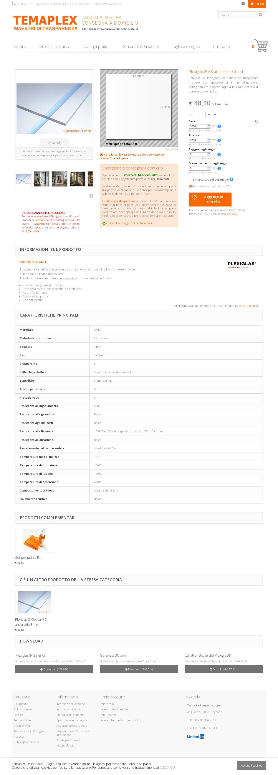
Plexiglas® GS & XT (30, 655)
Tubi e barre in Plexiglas (29, 731)
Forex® (18, 715)
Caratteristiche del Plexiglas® (208, 655)
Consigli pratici (95, 46)
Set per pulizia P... (71, 557)
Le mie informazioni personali (118, 720)
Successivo (91, 195)
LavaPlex (39, 224)
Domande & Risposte (140, 46)
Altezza (194, 135)
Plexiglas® (20, 704)
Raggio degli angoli (202, 149)
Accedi (259, 4)
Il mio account (112, 697)
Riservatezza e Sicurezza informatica (72, 733)
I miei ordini (106, 704)
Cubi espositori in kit (27, 742)
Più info (33, 231)
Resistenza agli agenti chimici (43, 285)
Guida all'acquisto (54, 46)
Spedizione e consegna (71, 720)
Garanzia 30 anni (113, 655)
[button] (209, 125)
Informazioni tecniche (70, 704)
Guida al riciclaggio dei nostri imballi (129, 223)
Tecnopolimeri (23, 720)
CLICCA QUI (167, 767)
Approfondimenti (35, 292)
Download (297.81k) (223, 669)
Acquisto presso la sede (71, 726)
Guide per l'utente (68, 740)
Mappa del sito (65, 745)
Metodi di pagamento (70, 715)
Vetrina (20, 46)
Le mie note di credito (113, 709)
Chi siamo (221, 46)
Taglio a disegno (186, 46)
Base (192, 121)
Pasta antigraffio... (28, 557)
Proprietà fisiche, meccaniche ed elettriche (52, 289)
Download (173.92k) (54, 669)
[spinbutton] (200, 126)
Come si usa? (171, 149)
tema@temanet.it (206, 728)
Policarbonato (23, 709)
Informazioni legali (68, 709)
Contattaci (243, 4)
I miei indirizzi (108, 715)
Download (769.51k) (139, 669)
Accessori (20, 736)
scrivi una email (248, 306)
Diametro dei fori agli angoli (208, 163)
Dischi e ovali (22, 726)
